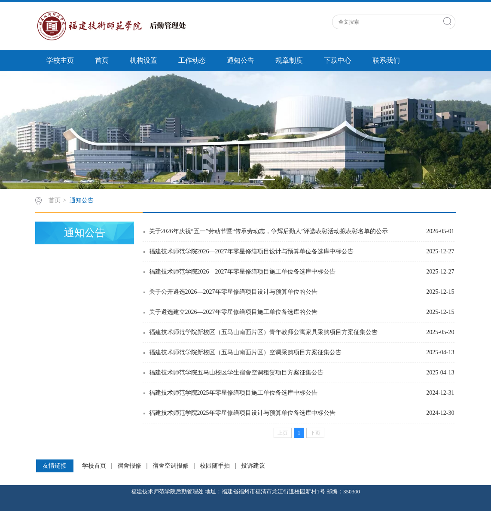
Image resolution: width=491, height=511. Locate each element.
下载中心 (337, 60)
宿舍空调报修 (170, 466)
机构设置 (143, 60)
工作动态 (192, 60)
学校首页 (94, 466)
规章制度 (289, 60)
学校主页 (60, 60)
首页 (102, 60)
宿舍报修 (129, 466)
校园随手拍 (215, 466)
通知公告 (240, 60)
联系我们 (386, 60)
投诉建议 (253, 466)
